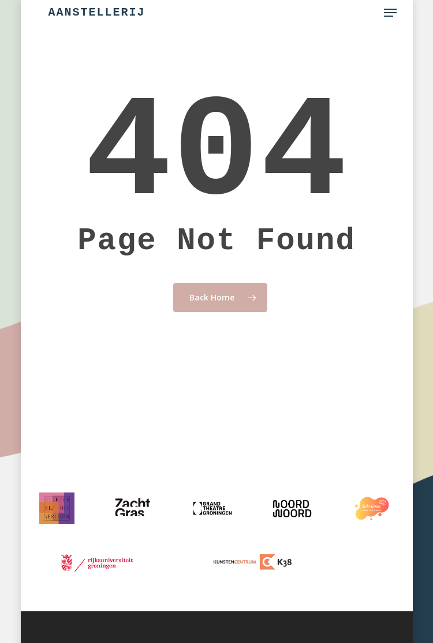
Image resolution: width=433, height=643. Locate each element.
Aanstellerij (96, 12)
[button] (390, 12)
